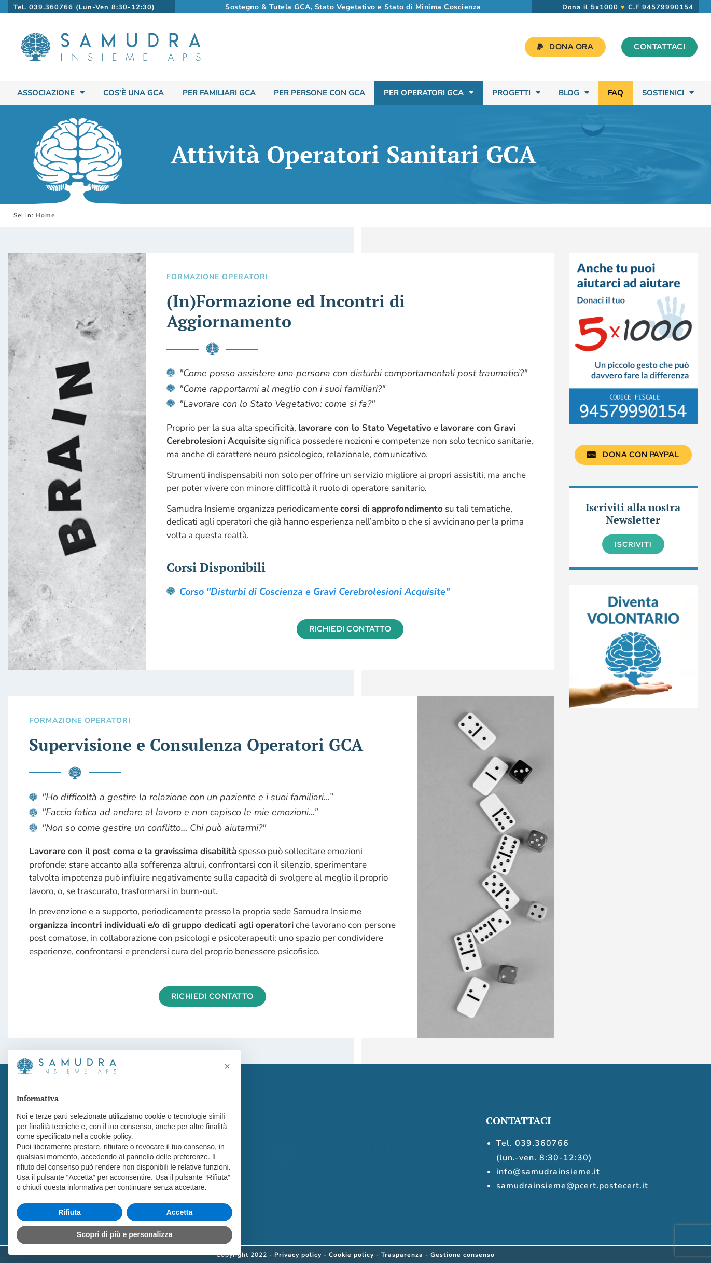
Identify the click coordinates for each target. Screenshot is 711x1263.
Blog (574, 93)
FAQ (615, 93)
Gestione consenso (462, 1255)
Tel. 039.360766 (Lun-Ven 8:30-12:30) (84, 7)
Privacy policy (298, 1255)
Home (45, 215)
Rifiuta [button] (69, 1212)
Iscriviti (633, 544)
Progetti (516, 93)
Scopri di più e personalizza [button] (124, 1234)
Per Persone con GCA (319, 93)
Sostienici (668, 93)
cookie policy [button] (110, 1136)
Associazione (51, 93)
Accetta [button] (179, 1212)
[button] (227, 1066)
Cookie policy (351, 1255)
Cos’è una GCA (133, 93)
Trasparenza (402, 1255)
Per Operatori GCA (428, 93)
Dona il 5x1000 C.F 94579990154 (627, 7)
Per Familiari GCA (219, 93)
